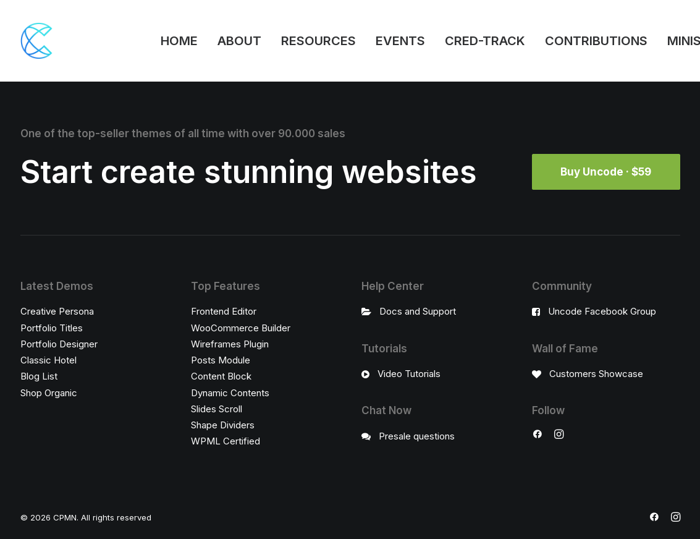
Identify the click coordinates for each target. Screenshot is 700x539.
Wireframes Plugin (230, 343)
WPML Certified (225, 441)
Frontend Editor (223, 311)
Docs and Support (417, 311)
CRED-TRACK (485, 40)
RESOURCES (318, 40)
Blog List (38, 376)
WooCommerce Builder (240, 327)
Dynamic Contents (230, 392)
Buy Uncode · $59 (605, 172)
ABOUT (239, 40)
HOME (179, 40)
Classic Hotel (48, 360)
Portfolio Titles (51, 327)
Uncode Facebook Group (602, 311)
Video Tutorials (409, 374)
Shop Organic (48, 392)
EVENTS (400, 40)
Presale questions (417, 435)
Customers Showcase (596, 374)
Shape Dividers (223, 425)
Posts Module (220, 360)
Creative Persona (57, 311)
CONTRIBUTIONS (596, 40)
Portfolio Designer (59, 343)
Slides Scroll (216, 408)
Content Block (221, 376)
